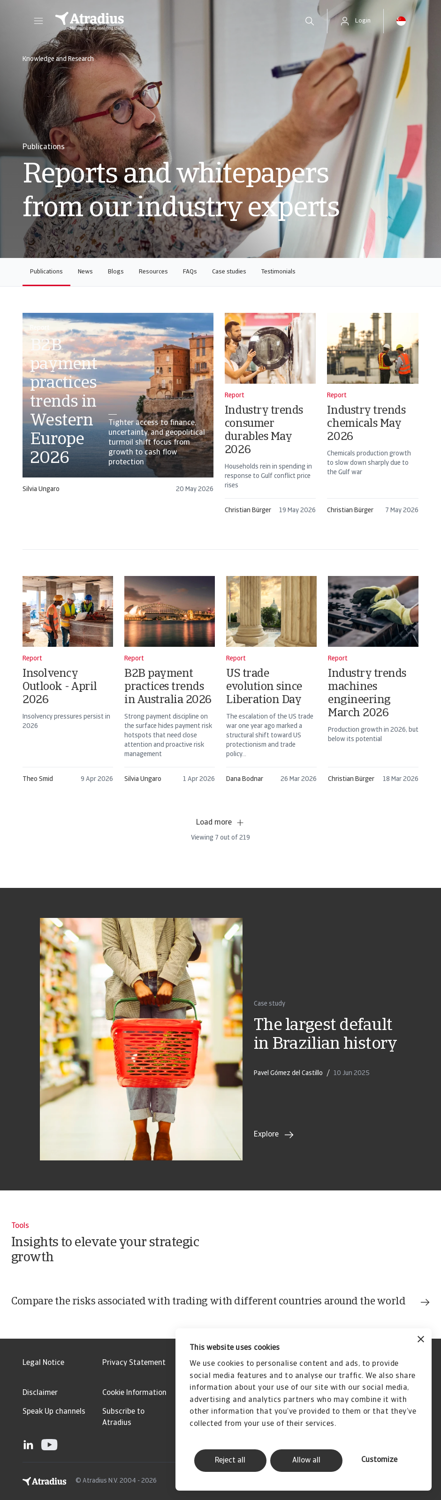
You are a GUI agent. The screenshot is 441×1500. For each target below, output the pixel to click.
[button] (38, 21)
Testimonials (278, 272)
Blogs (116, 272)
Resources (153, 272)
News (85, 272)
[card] (118, 407)
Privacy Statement (134, 1363)
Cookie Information (134, 1393)
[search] (310, 21)
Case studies (229, 272)
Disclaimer (40, 1393)
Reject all (230, 1460)
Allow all (306, 1460)
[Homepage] (169, 21)
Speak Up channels (54, 1412)
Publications (46, 272)
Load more (220, 822)
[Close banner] (421, 1340)
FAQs (190, 272)
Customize (379, 1460)
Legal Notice (43, 1363)
